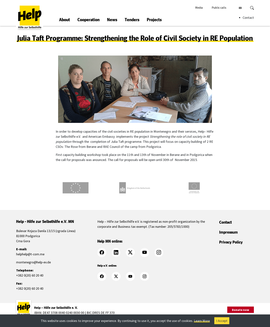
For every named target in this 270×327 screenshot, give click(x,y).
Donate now (240, 310)
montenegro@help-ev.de (33, 262)
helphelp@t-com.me (30, 254)
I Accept (221, 321)
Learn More (202, 321)
